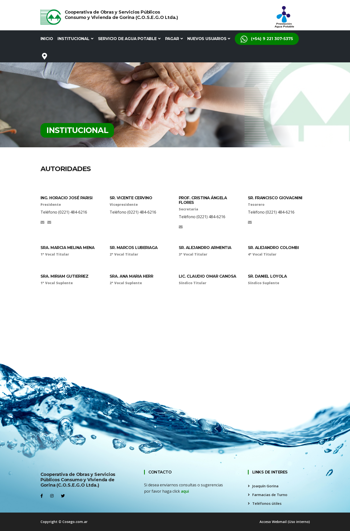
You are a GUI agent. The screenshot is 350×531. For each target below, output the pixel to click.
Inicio (47, 38)
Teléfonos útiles (267, 503)
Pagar (174, 38)
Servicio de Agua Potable (129, 38)
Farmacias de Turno (269, 494)
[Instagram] (52, 495)
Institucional (75, 38)
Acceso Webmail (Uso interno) (285, 521)
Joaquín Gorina (265, 485)
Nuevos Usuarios (208, 38)
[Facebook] (41, 495)
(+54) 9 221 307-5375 (267, 37)
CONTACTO (159, 472)
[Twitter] (63, 495)
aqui (185, 491)
